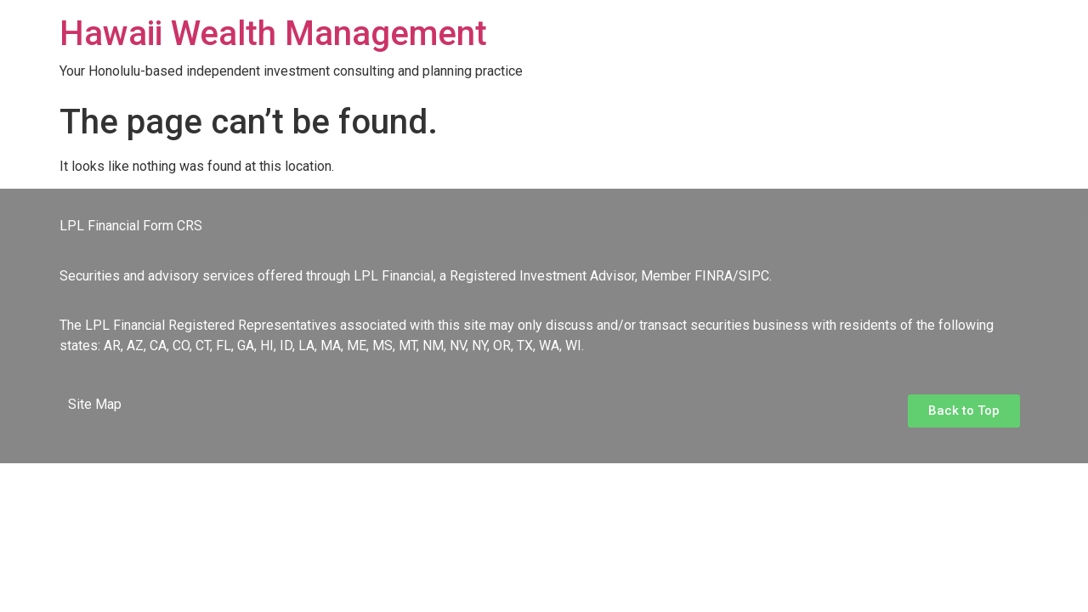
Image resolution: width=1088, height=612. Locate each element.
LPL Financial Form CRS (131, 226)
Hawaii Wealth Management (273, 34)
